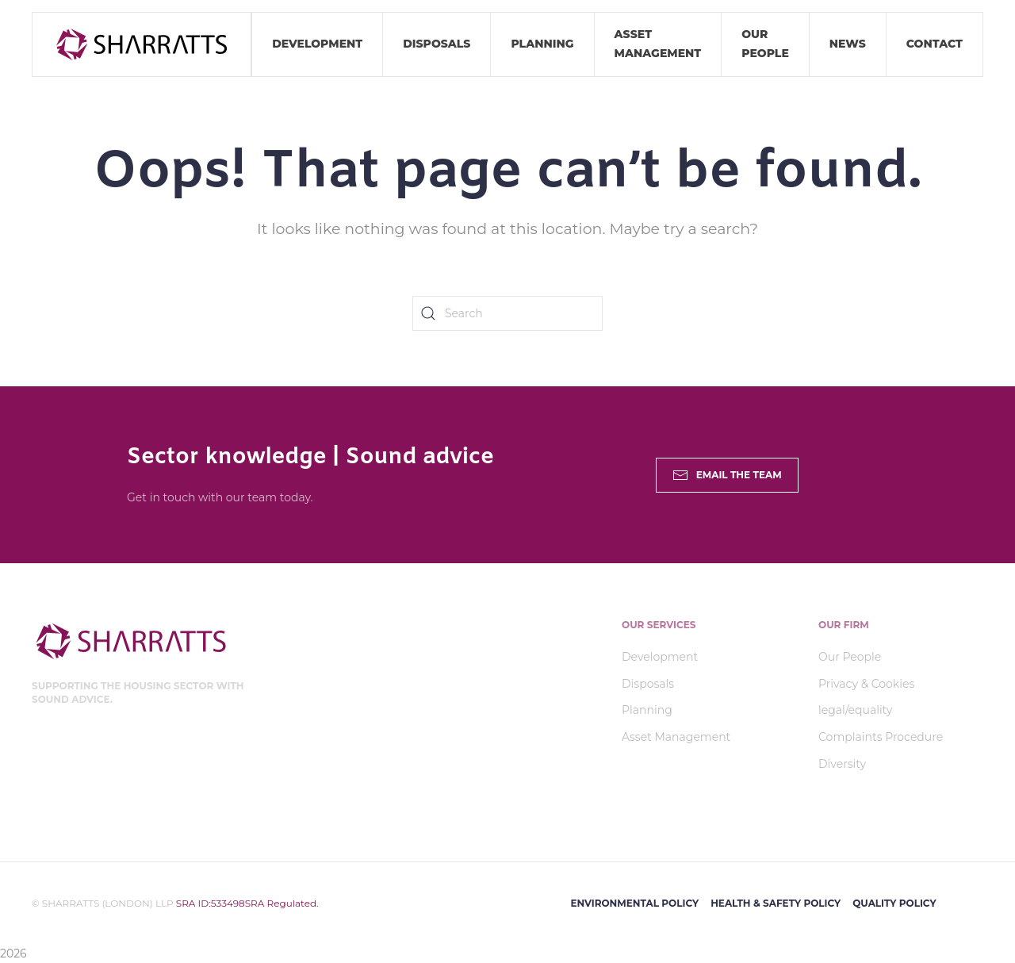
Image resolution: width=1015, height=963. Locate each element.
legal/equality (855, 710)
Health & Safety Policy (775, 903)
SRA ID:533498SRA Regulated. (246, 903)
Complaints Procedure (880, 737)
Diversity (842, 764)
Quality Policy (894, 903)
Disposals (436, 43)
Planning (542, 43)
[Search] (507, 313)
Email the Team (727, 475)
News (847, 43)
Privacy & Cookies (866, 684)
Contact (934, 43)
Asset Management (658, 43)
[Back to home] (142, 44)
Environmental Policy (634, 903)
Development (317, 43)
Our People (765, 43)
